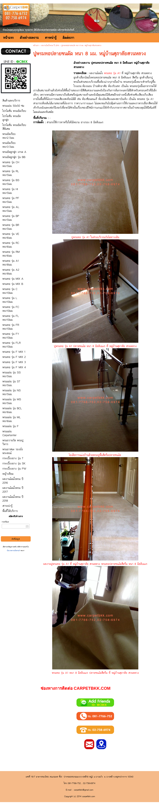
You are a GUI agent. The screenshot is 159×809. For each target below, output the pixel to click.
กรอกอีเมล (5, 522)
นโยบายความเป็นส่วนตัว (14, 550)
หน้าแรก (36, 45)
